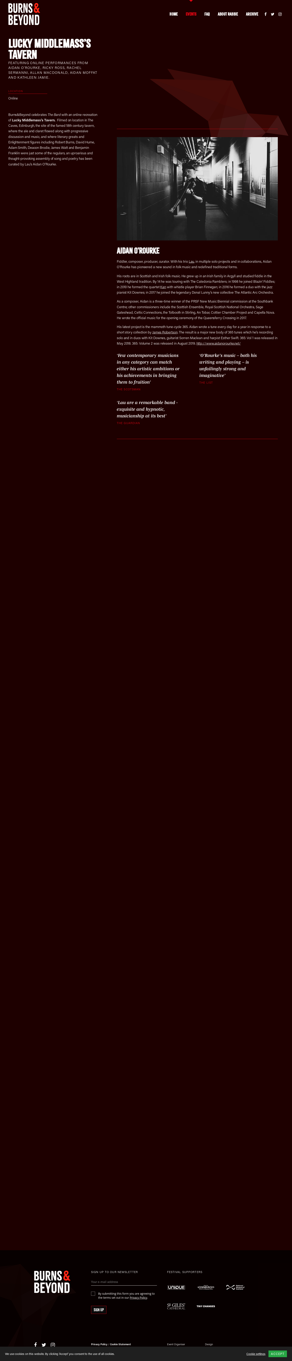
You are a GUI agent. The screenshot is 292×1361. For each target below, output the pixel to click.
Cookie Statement (120, 1344)
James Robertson (165, 332)
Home (174, 14)
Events (191, 14)
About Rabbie (228, 14)
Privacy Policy (138, 1298)
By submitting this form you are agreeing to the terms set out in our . (126, 1296)
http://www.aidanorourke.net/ (218, 343)
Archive (252, 14)
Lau (191, 261)
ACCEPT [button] (277, 1354)
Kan (163, 287)
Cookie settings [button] (255, 1354)
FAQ (207, 14)
